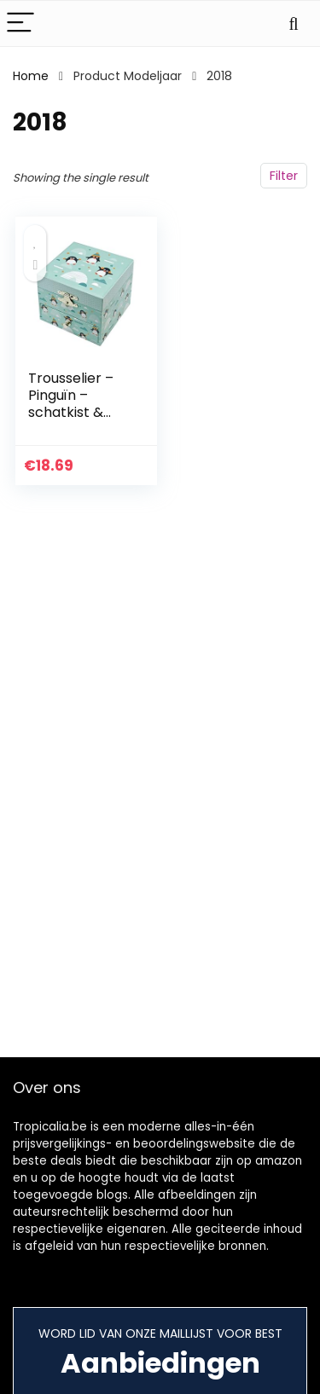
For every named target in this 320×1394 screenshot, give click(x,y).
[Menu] (20, 23)
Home (31, 75)
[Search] (293, 23)
